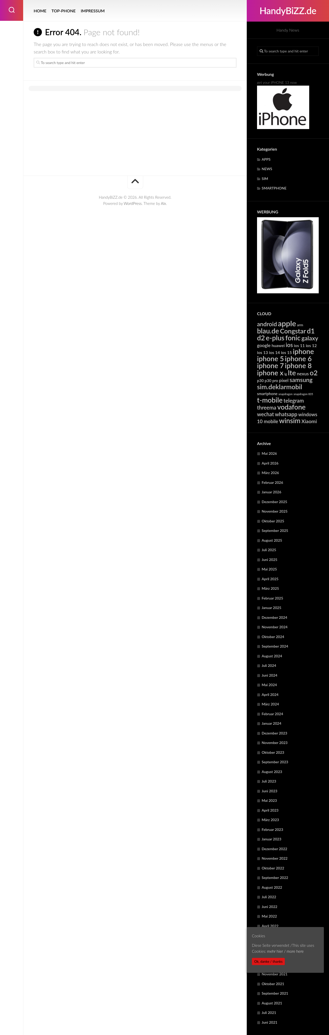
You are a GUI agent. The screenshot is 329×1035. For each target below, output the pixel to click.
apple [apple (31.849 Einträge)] (287, 323)
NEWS (267, 169)
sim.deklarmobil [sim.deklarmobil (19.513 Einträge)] (279, 387)
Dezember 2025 (274, 502)
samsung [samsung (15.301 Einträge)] (300, 379)
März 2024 (270, 704)
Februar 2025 (272, 598)
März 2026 (270, 472)
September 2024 (275, 646)
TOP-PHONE (63, 10)
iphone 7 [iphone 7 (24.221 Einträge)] (270, 365)
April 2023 (270, 810)
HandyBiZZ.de (287, 10)
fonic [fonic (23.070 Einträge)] (292, 338)
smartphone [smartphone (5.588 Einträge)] (267, 393)
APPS (266, 159)
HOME (40, 10)
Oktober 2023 (273, 752)
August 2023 (272, 771)
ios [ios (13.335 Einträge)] (289, 344)
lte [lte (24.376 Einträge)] (292, 372)
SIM (265, 178)
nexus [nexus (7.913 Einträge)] (303, 373)
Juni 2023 (269, 791)
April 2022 (270, 926)
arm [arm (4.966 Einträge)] (300, 325)
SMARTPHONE (274, 188)
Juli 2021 (269, 1012)
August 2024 (272, 656)
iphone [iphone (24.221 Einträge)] (303, 351)
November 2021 (275, 974)
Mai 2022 (269, 916)
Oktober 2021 (273, 984)
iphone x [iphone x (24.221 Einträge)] (270, 372)
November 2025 (275, 511)
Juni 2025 (269, 559)
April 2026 (270, 463)
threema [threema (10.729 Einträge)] (266, 407)
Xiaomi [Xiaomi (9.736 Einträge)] (309, 421)
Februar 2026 (272, 482)
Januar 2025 (271, 607)
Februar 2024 (272, 714)
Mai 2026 (269, 453)
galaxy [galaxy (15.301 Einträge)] (309, 338)
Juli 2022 (269, 897)
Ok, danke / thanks (268, 961)
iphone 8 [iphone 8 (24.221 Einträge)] (298, 365)
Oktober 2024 (273, 636)
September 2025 (275, 530)
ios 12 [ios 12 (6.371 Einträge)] (311, 345)
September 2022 (275, 877)
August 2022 (272, 887)
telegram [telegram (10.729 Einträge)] (294, 400)
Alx (163, 203)
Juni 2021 (269, 1022)
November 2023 (275, 742)
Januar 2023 (271, 839)
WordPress (133, 203)
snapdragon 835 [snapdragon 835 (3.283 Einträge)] (303, 394)
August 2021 (272, 1003)
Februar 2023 (272, 829)
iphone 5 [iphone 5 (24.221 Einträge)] (270, 358)
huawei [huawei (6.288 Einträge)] (278, 345)
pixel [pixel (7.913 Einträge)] (284, 380)
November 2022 (275, 858)
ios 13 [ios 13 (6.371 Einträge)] (262, 352)
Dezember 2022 (274, 849)
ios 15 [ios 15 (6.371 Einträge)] (286, 352)
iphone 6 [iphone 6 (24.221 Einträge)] (298, 358)
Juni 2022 (269, 906)
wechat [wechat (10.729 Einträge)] (265, 414)
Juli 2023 (269, 781)
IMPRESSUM (93, 10)
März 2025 (270, 588)
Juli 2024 (269, 665)
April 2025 (270, 579)
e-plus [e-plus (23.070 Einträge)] (275, 338)
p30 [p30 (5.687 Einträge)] (260, 380)
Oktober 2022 (273, 868)
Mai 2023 (269, 800)
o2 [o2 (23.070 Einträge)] (314, 373)
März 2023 (270, 820)
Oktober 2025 (273, 521)
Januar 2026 (271, 492)
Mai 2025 (269, 569)
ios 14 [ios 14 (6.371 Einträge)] (274, 352)
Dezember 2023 (274, 733)
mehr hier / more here (285, 951)
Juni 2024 (269, 675)
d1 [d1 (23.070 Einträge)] (311, 331)
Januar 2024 (271, 723)
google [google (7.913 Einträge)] (264, 345)
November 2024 (275, 627)
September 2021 (275, 993)
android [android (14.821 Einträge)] (267, 324)
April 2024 (270, 694)
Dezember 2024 (274, 617)
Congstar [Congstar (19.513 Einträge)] (293, 331)
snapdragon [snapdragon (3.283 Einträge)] (285, 394)
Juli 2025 (269, 550)
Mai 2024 (269, 685)
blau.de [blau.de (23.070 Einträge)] (268, 331)
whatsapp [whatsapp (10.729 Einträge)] (286, 414)
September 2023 (275, 762)
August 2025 (272, 540)
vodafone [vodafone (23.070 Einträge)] (291, 407)
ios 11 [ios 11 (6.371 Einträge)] (299, 345)
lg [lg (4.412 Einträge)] (285, 374)
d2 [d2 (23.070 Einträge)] (261, 338)
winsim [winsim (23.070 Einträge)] (289, 420)
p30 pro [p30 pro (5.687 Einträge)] (271, 380)
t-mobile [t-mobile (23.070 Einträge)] (269, 400)
